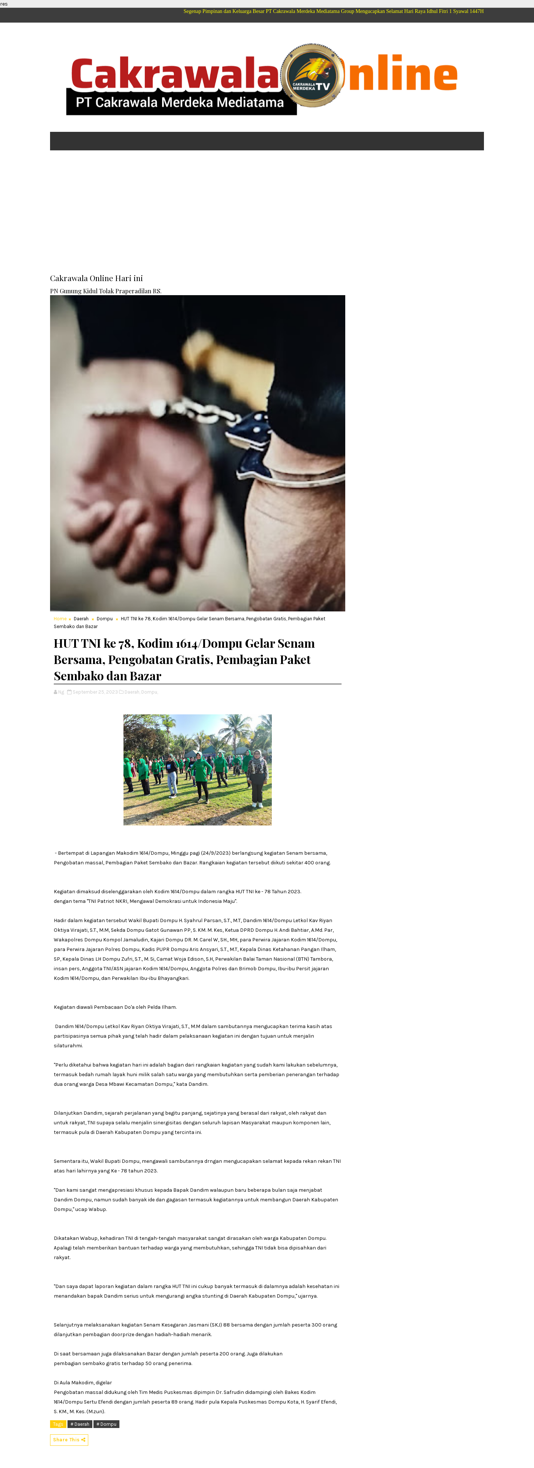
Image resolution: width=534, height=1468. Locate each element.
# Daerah (79, 1424)
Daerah (81, 618)
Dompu (105, 618)
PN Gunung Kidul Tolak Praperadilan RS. (106, 291)
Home (60, 618)
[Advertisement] (267, 213)
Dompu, (149, 692)
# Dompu (106, 1424)
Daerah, (132, 692)
